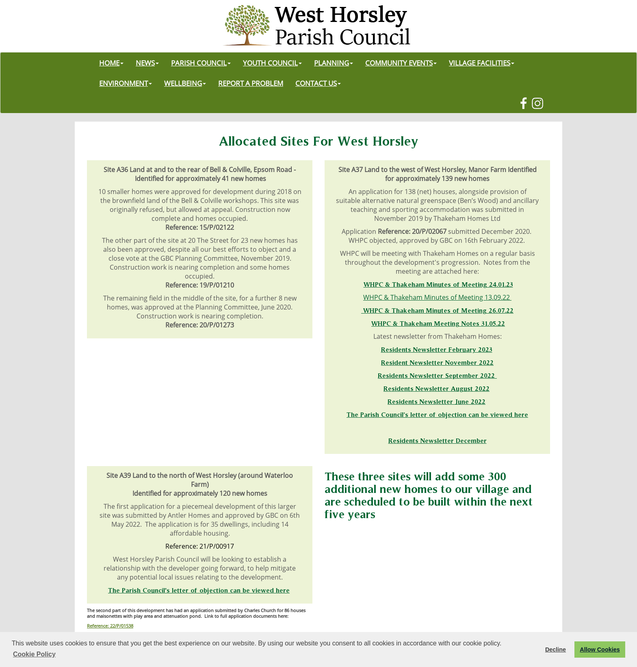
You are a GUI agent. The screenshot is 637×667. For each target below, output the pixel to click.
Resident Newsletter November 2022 (437, 362)
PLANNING (333, 63)
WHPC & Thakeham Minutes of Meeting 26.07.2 (436, 310)
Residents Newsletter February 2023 (436, 349)
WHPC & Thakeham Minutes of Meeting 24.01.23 (438, 284)
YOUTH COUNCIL (272, 63)
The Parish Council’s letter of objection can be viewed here (437, 414)
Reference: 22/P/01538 (110, 626)
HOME (111, 63)
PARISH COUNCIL (201, 63)
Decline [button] (555, 649)
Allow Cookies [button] (600, 649)
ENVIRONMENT (125, 83)
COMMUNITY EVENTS (401, 63)
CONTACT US (318, 83)
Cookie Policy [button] (34, 654)
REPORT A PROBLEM (250, 83)
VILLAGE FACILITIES (481, 63)
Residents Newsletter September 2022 (437, 375)
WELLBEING (185, 83)
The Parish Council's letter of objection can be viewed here (199, 590)
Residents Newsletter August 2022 (437, 388)
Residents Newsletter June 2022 (436, 401)
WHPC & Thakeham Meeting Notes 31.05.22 (438, 323)
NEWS (147, 63)
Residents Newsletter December (437, 440)
